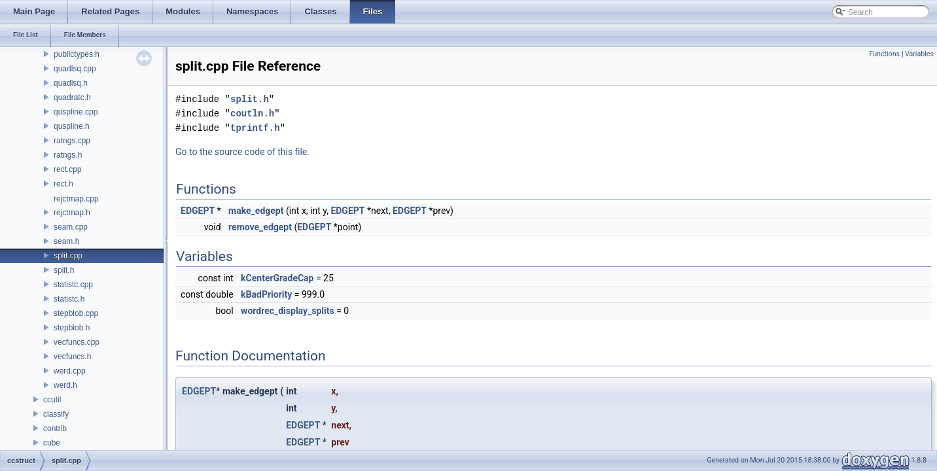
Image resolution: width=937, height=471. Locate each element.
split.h (64, 270)
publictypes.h (76, 54)
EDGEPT (198, 210)
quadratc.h (72, 97)
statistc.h (69, 299)
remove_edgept (260, 227)
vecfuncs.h (72, 356)
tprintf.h (255, 128)
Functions (884, 54)
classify (56, 414)
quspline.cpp (75, 111)
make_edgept (255, 210)
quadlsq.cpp (75, 68)
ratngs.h (68, 155)
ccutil (52, 399)
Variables (919, 54)
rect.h (63, 183)
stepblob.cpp (76, 313)
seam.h (66, 241)
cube (51, 442)
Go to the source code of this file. (242, 152)
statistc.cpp (73, 284)
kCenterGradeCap (277, 278)
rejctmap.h (72, 212)
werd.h (65, 385)
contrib (55, 428)
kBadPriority (266, 294)
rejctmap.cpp (76, 198)
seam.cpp (71, 227)
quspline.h (72, 126)
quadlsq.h (71, 83)
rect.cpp (68, 169)
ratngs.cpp (72, 140)
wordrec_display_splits (287, 310)
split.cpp (68, 255)
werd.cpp (70, 370)
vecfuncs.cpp (76, 342)
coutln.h (252, 113)
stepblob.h (72, 327)
